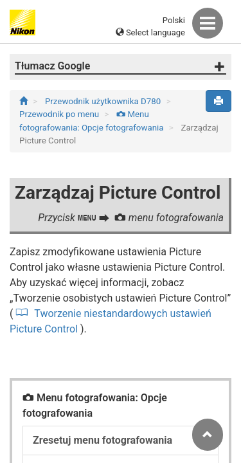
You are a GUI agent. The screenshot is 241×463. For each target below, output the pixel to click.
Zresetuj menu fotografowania (102, 440)
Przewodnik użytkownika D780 (104, 101)
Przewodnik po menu (60, 114)
